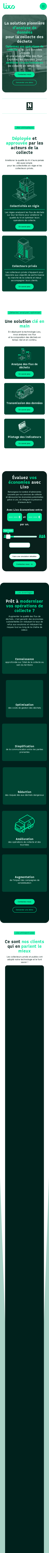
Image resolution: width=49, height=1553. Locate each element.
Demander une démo (24, 82)
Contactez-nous (24, 74)
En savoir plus (24, 227)
